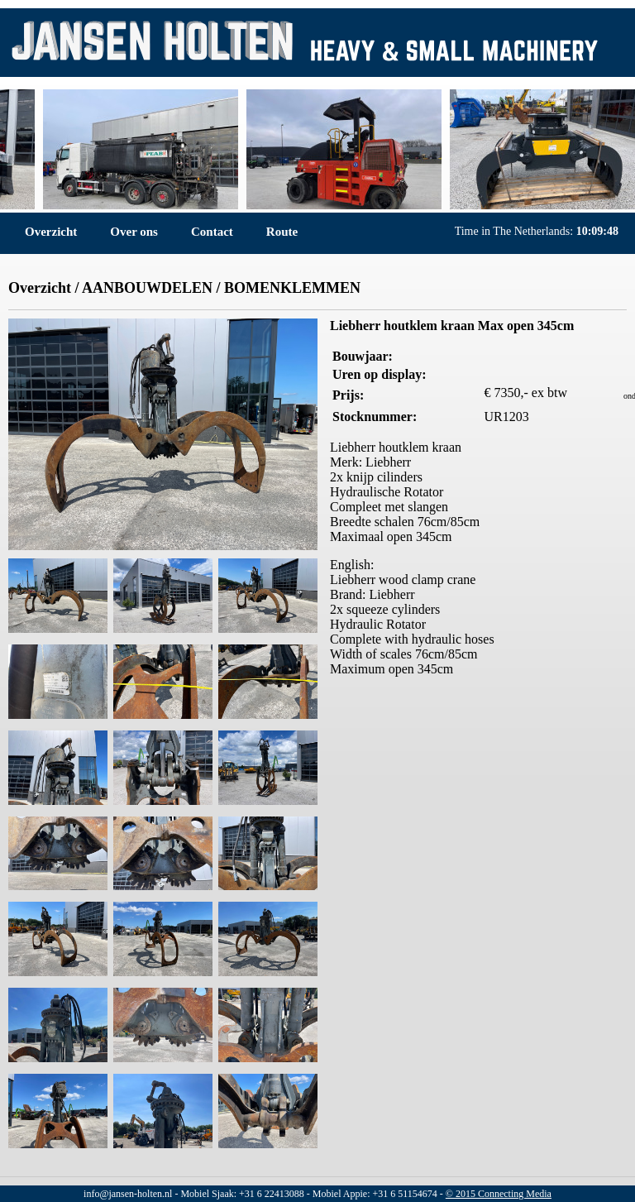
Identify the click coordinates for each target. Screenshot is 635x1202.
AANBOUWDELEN (147, 288)
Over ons (134, 231)
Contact (212, 231)
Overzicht (51, 231)
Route (282, 231)
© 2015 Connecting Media (498, 1194)
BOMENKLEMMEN (292, 288)
